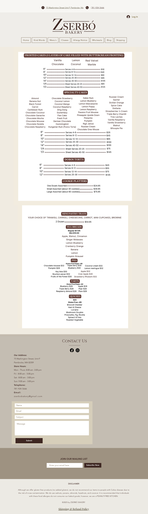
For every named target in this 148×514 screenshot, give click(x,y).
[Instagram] (78, 350)
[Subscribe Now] (92, 465)
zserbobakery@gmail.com (28, 396)
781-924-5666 (97, 7)
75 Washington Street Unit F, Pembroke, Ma (64, 7)
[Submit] (29, 440)
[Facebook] (72, 350)
